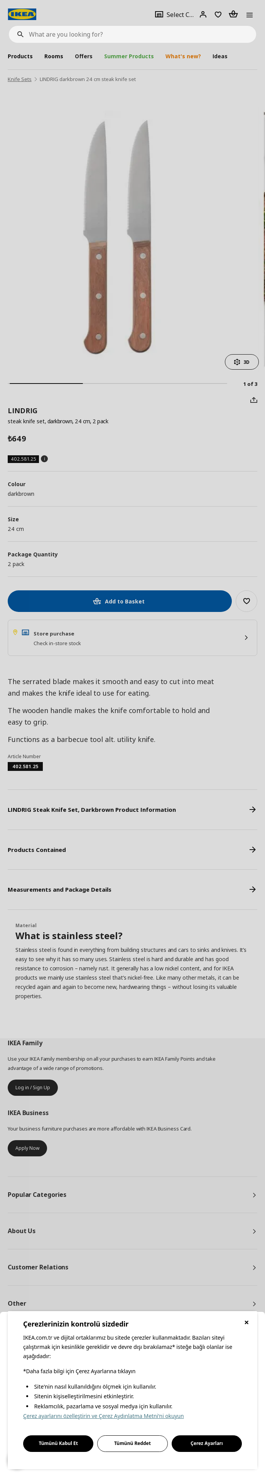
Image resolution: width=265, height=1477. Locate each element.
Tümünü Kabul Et (58, 1443)
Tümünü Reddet (132, 1443)
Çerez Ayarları (207, 1443)
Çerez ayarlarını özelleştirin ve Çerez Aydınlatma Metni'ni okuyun (103, 1416)
